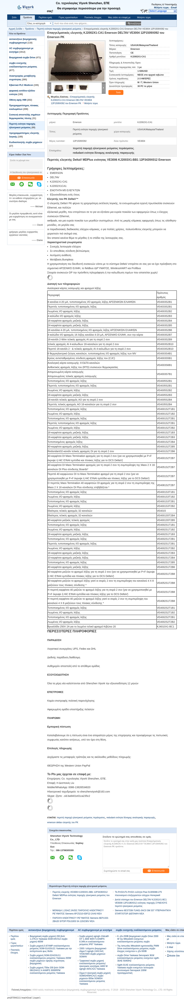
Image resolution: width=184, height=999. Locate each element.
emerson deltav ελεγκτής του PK (62, 822)
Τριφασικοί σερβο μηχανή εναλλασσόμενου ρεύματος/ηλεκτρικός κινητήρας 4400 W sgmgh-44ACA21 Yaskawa (93, 965)
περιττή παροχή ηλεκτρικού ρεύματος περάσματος (81, 817)
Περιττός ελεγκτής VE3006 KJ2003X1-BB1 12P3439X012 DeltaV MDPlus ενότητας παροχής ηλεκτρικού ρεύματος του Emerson (80, 895)
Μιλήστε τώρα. (161, 7)
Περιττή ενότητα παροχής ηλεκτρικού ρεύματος (59, 29)
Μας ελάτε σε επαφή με (119, 17)
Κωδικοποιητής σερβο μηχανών (25, 142)
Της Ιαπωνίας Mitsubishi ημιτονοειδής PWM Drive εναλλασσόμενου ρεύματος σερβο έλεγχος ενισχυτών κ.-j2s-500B (138, 948)
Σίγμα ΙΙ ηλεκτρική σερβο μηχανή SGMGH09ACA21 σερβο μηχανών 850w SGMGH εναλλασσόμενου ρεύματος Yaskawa (95, 978)
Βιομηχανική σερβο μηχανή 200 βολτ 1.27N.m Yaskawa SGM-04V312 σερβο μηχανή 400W (48, 939)
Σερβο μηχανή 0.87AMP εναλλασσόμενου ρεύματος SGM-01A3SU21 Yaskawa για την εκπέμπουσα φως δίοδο (51, 948)
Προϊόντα (27, 17)
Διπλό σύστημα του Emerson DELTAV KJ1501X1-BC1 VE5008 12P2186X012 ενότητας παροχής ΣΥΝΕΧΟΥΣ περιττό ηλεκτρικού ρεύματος (141, 902)
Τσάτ (116, 92)
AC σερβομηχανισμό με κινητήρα (95, 930)
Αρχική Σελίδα (15, 29)
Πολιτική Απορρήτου (21, 990)
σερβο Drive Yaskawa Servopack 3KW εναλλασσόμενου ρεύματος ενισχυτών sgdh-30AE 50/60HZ (138, 958)
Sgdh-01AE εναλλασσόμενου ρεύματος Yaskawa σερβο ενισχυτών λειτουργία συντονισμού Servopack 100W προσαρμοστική (136, 969)
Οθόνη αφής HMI (17, 100)
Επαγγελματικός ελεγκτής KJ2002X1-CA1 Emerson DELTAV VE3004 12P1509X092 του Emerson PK (73, 100)
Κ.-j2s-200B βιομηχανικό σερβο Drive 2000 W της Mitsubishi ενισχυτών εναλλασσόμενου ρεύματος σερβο (137, 939)
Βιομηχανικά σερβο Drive (22, 57)
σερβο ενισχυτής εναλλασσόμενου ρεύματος (139, 930)
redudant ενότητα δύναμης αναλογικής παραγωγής (130, 817)
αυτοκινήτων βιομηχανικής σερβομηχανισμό (51, 930)
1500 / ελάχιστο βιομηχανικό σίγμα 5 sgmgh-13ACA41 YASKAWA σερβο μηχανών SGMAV (92, 952)
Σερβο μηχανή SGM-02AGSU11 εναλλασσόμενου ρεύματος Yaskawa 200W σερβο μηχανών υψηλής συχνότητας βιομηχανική (50, 959)
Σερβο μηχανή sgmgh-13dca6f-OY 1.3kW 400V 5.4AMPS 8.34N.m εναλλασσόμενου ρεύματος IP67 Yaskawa (94, 940)
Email (174, 7)
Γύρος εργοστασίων (68, 17)
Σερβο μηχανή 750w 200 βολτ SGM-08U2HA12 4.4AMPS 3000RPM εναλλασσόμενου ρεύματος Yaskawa (47, 970)
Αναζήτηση (135, 23)
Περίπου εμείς (45, 17)
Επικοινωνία (26, 177)
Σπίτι (14, 17)
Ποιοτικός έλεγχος (92, 17)
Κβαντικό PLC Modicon (21, 85)
